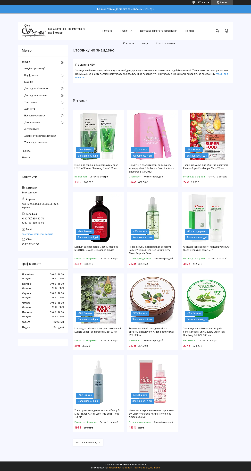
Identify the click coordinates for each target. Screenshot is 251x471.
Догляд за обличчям (36, 88)
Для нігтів (30, 108)
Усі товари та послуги (88, 442)
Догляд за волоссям (35, 95)
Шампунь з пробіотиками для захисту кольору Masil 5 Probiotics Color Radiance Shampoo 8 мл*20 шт (151, 168)
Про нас (190, 30)
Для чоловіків (32, 122)
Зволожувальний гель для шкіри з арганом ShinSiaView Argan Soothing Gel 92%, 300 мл (151, 332)
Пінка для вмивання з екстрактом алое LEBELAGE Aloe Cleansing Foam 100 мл (96, 167)
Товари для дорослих (36, 142)
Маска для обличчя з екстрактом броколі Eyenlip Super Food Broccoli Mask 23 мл (97, 330)
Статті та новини (165, 43)
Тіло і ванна (30, 102)
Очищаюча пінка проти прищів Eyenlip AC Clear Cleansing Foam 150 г (206, 248)
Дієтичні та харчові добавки (40, 135)
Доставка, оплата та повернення (158, 30)
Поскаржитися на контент (119, 468)
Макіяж (28, 82)
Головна (107, 30)
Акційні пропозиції (34, 68)
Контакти (128, 43)
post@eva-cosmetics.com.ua (37, 234)
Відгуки (26, 157)
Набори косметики (34, 115)
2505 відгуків (202, 2)
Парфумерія (31, 75)
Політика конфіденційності (147, 468)
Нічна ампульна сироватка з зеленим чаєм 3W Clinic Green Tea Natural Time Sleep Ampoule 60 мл (150, 250)
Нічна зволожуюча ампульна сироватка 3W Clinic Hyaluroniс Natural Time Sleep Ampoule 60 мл (151, 413)
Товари (124, 30)
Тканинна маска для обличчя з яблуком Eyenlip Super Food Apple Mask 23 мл (205, 167)
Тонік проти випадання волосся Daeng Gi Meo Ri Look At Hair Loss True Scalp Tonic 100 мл (97, 413)
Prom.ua (142, 465)
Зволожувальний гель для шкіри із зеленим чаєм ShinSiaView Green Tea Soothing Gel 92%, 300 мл (204, 332)
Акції (145, 43)
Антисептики (31, 129)
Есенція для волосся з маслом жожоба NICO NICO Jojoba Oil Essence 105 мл (96, 248)
